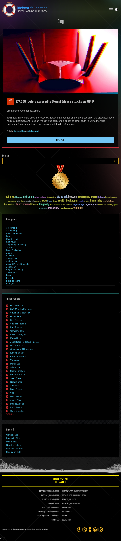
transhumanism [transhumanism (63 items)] (66, 208)
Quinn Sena (15, 316)
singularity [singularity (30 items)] (110, 205)
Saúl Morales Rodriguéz (21, 309)
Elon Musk (11, 242)
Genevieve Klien (19, 131)
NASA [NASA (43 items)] (51, 205)
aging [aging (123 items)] (8, 197)
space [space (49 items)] (116, 205)
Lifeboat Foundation (19, 529)
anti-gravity (11, 258)
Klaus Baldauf (17, 353)
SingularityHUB (13, 452)
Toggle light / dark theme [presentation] (116, 9)
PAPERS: (65, 516)
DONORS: (51, 503)
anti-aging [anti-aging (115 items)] (28, 197)
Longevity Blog (13, 438)
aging (9, 253)
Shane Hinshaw (17, 371)
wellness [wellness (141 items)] (78, 208)
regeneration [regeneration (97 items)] (91, 204)
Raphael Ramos (17, 374)
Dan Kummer (16, 345)
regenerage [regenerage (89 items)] (78, 204)
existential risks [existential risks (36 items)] (29, 201)
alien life (10, 255)
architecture (11, 261)
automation (11, 272)
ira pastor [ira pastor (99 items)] (9, 204)
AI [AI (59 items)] (13, 197)
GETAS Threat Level (60, 481)
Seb (12, 393)
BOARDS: (65, 503)
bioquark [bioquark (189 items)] (62, 197)
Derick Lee (15, 363)
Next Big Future (13, 445)
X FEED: (44, 499)
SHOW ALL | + (10, 414)
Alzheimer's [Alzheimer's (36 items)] (18, 197)
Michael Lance (17, 396)
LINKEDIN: (44, 495)
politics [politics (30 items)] (63, 205)
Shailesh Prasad (18, 323)
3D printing (11, 228)
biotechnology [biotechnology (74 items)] (84, 197)
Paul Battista (16, 327)
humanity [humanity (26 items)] (81, 201)
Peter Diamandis (14, 233)
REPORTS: (65, 508)
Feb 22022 (10, 101)
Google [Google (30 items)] (55, 201)
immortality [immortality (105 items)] (96, 200)
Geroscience (12, 435)
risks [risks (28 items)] (105, 205)
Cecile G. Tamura (18, 356)
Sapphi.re (44, 529)
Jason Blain (16, 400)
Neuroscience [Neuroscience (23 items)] (57, 205)
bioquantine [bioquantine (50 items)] (51, 197)
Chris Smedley (17, 411)
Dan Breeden (16, 320)
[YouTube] (95, 529)
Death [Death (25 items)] (22, 201)
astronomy (11, 267)
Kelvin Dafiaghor (18, 334)
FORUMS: (54, 520)
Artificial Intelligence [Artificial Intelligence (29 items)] (40, 197)
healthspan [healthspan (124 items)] (72, 200)
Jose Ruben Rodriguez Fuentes (24, 342)
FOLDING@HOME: (44, 512)
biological (11, 283)
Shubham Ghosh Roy (20, 312)
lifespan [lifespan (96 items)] (34, 204)
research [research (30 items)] (100, 205)
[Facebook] (79, 529)
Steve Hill (14, 385)
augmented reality (14, 269)
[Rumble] (101, 529)
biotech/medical (33, 131)
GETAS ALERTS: (67, 495)
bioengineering (13, 281)
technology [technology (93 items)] (53, 208)
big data (10, 278)
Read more (61, 140)
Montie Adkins (17, 404)
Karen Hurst (15, 338)
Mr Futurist (11, 441)
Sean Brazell (16, 378)
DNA (8, 236)
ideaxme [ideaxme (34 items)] (86, 201)
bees (8, 275)
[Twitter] (84, 529)
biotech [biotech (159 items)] (72, 197)
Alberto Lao (15, 367)
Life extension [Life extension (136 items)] (22, 204)
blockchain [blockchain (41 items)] (101, 197)
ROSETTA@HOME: (43, 516)
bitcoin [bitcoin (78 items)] (94, 197)
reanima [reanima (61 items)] (69, 204)
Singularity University (16, 244)
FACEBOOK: (43, 491)
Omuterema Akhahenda (21, 349)
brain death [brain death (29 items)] (108, 197)
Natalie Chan (16, 382)
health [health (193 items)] (61, 201)
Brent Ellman (16, 389)
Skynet (9, 247)
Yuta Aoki (14, 360)
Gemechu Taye (17, 331)
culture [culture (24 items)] (18, 201)
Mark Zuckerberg (14, 250)
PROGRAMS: (66, 512)
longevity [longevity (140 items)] (44, 204)
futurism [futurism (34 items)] (49, 201)
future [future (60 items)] (44, 201)
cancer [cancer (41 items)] (114, 197)
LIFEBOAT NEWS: (68, 491)
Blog (60, 21)
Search (115, 161)
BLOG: (64, 499)
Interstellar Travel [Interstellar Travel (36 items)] (108, 201)
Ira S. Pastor (16, 407)
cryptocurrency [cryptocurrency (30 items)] (12, 201)
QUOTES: (65, 520)
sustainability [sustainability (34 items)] (43, 209)
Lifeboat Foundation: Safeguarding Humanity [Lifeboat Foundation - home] (53, 9)
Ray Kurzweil (12, 239)
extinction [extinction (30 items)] (38, 201)
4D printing (11, 230)
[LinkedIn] (90, 529)
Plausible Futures (14, 448)
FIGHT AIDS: (46, 508)
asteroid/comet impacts (17, 264)
